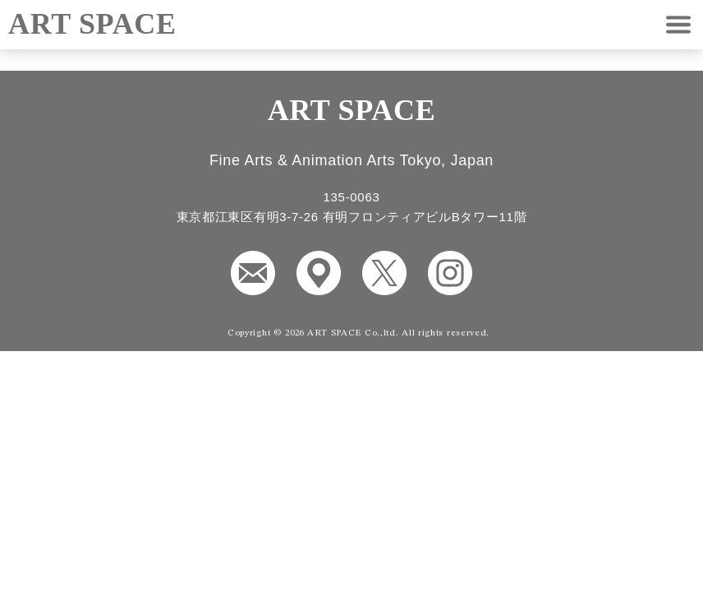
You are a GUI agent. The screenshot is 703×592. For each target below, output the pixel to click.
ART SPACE (92, 23)
